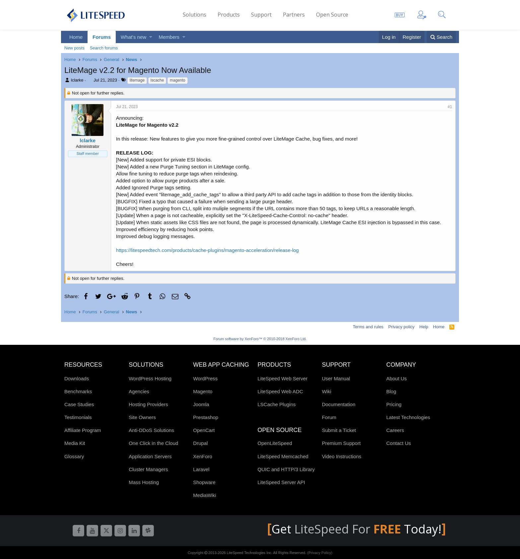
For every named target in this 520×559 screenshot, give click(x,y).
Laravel (201, 469)
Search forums (104, 47)
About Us (396, 378)
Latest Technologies (408, 417)
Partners (294, 14)
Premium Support (341, 443)
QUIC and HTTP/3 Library (286, 469)
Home (76, 37)
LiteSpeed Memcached (282, 456)
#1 (450, 106)
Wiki (326, 391)
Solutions (194, 14)
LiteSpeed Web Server (282, 378)
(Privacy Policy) (319, 553)
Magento (202, 391)
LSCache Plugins (276, 404)
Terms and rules (368, 326)
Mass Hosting (144, 482)
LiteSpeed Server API (281, 482)
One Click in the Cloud (153, 443)
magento (177, 80)
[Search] (441, 37)
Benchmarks (78, 391)
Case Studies (79, 404)
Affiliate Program (82, 430)
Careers (395, 430)
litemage (137, 80)
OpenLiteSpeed (274, 443)
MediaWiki (204, 495)
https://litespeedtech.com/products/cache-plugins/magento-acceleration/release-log (207, 250)
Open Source (332, 14)
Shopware (204, 482)
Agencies (139, 391)
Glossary (74, 456)
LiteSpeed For (349, 529)
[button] (151, 37)
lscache (157, 80)
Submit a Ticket (339, 430)
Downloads (76, 378)
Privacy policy (401, 326)
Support (261, 14)
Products (229, 14)
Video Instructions (341, 456)
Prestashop (205, 417)
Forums (102, 37)
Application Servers (150, 456)
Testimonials (78, 417)
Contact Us (398, 443)
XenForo (202, 456)
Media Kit (74, 443)
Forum (329, 417)
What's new (133, 37)
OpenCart (204, 430)
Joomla (201, 404)
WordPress (205, 378)
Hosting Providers (148, 404)
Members (169, 37)
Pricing (394, 404)
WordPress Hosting (150, 378)
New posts (74, 47)
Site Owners (142, 417)
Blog (391, 391)
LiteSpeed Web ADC (280, 391)
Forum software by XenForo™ (260, 339)
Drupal (200, 443)
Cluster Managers (148, 469)
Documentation (339, 404)
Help (424, 326)
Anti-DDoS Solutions (151, 430)
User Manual (336, 378)
